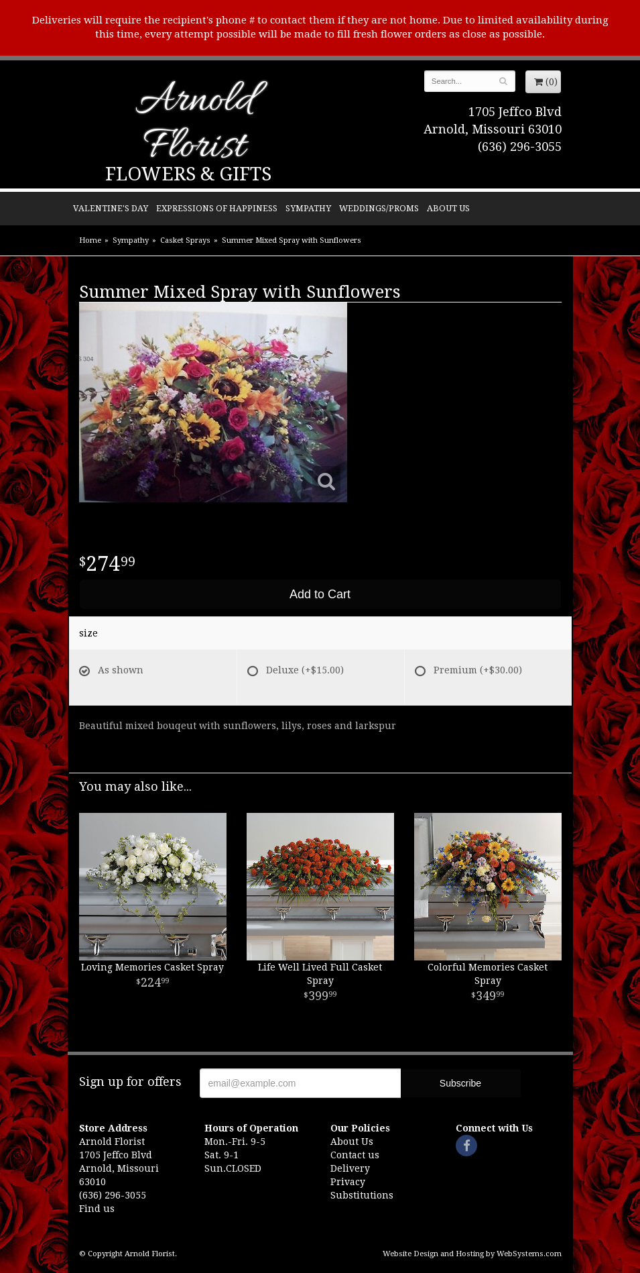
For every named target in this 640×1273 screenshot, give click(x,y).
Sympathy (308, 208)
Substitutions (361, 1195)
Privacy (347, 1181)
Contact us (354, 1155)
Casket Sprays (185, 240)
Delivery (350, 1168)
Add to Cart (320, 594)
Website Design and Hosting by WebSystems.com (472, 1254)
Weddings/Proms (379, 208)
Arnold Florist (194, 125)
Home (90, 240)
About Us (448, 208)
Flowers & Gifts (188, 174)
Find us (97, 1208)
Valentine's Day (110, 208)
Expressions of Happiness (216, 208)
